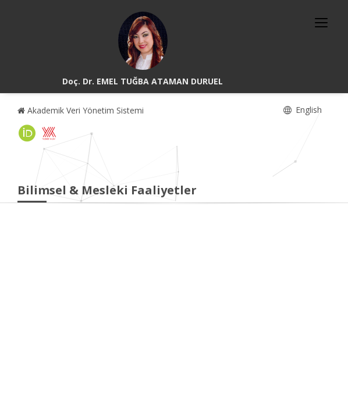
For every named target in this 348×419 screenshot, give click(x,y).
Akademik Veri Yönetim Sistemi (80, 110)
